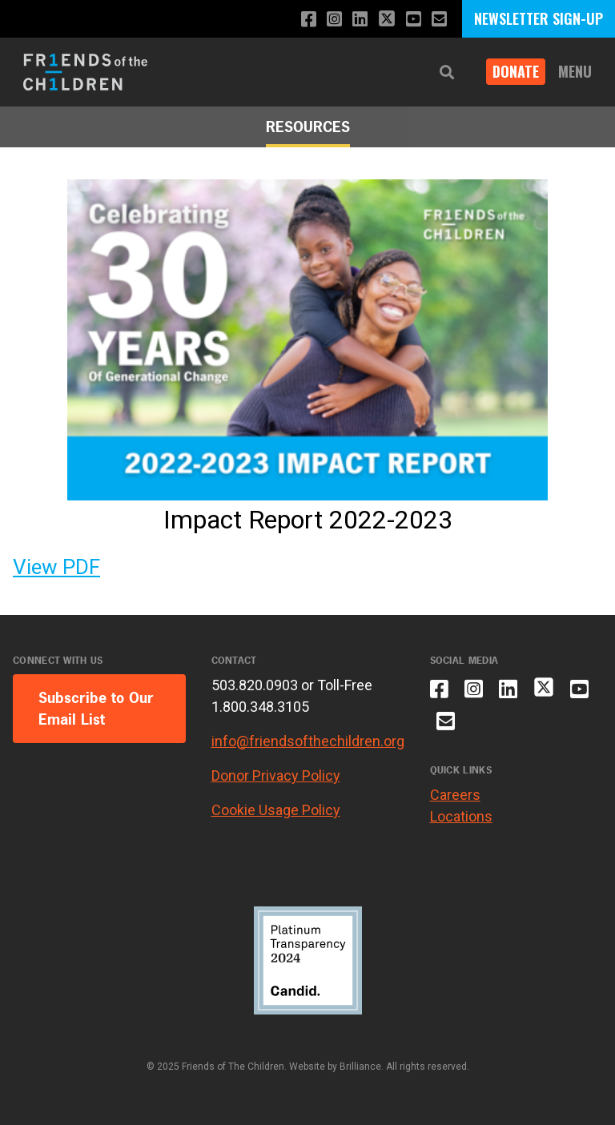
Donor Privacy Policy (275, 775)
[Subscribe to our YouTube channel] (413, 19)
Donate (515, 71)
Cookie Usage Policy (275, 810)
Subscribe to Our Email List (96, 708)
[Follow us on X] (387, 20)
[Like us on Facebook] (308, 19)
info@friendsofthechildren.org (307, 741)
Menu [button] (575, 71)
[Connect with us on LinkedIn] (360, 19)
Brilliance (360, 1066)
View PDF (56, 567)
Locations (461, 816)
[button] (447, 72)
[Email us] (439, 19)
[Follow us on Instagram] (334, 19)
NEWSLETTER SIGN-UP (538, 18)
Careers (455, 794)
